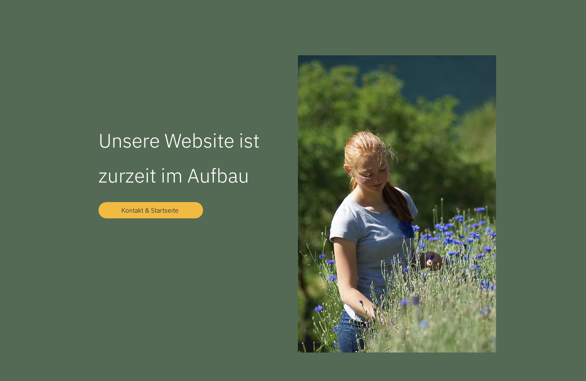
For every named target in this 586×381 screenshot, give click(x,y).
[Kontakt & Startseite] (150, 210)
